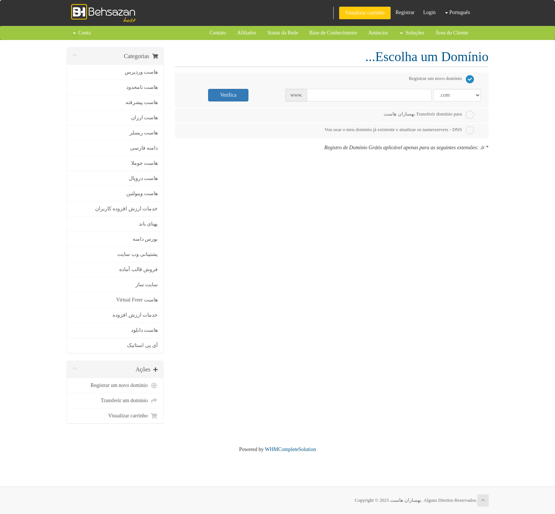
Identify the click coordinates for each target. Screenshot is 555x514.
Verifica (228, 95)
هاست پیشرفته (142, 102)
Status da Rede (282, 33)
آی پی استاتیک (142, 345)
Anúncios (378, 33)
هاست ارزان (144, 117)
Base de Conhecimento (333, 33)
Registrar (404, 12)
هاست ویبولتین (142, 193)
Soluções (412, 33)
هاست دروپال (143, 178)
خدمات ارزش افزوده (135, 315)
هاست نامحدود (142, 87)
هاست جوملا (144, 163)
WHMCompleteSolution (290, 449)
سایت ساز (147, 284)
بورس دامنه (145, 239)
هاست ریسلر (144, 133)
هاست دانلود (144, 330)
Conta (82, 33)
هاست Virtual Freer (137, 300)
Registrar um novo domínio (124, 385)
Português (457, 12)
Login (429, 12)
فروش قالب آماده (138, 269)
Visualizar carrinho (365, 13)
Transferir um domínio (129, 400)
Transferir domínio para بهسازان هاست (429, 115)
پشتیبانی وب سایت (137, 254)
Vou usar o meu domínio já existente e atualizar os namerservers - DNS (399, 130)
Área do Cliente (451, 33)
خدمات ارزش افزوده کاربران (126, 208)
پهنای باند (148, 224)
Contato (218, 33)
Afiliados (246, 33)
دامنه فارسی (144, 148)
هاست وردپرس (141, 72)
